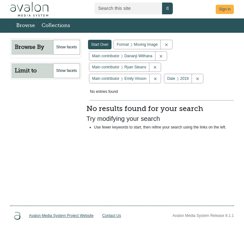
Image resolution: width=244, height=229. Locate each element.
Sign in (225, 9)
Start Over (100, 44)
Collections (56, 25)
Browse (25, 25)
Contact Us (111, 215)
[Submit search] (167, 8)
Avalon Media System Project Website (61, 215)
